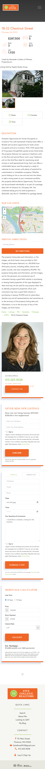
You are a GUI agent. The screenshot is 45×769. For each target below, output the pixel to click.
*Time (7, 507)
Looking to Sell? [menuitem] (22, 719)
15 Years (18, 600)
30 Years (9, 600)
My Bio (32, 386)
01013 (6, 315)
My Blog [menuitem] (22, 723)
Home (4, 312)
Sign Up (27, 755)
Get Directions (23, 251)
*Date (7, 498)
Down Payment (10, 615)
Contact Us (13, 474)
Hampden (25, 312)
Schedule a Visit (31, 474)
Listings (11, 312)
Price (7, 606)
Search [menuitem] (22, 713)
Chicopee (35, 312)
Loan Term (8, 595)
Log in (20, 755)
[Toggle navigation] (39, 7)
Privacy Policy (25, 444)
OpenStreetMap (32, 232)
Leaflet (24, 232)
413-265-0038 (14, 380)
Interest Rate (9, 624)
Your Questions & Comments (15, 516)
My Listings (8, 383)
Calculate (17, 637)
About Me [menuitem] (22, 716)
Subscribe (17, 453)
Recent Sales (17, 383)
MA (18, 312)
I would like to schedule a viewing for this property (22, 529)
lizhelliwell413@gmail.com (24, 745)
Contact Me (17, 389)
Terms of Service (9, 574)
